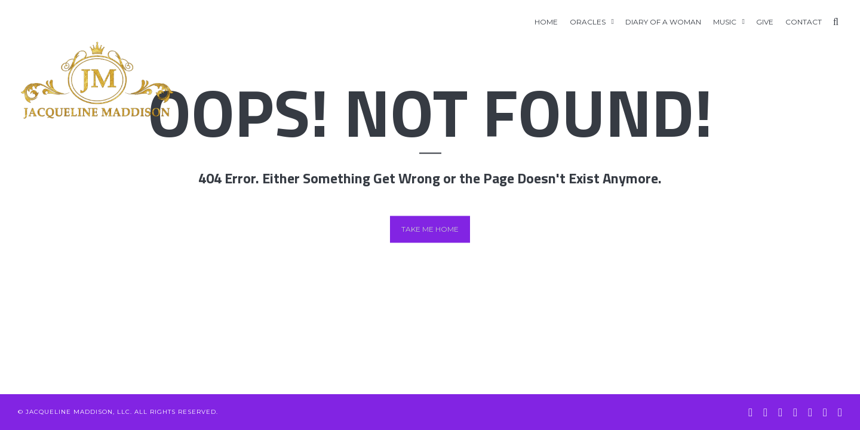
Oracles (588, 21)
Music (724, 21)
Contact (803, 21)
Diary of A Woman (663, 21)
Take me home (430, 229)
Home (546, 21)
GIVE (764, 21)
